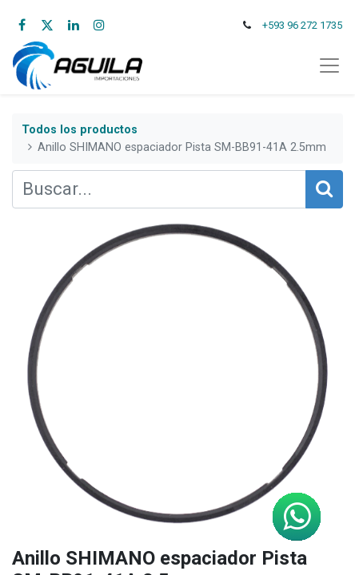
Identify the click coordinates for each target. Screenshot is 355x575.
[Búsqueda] (324, 189)
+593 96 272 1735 (302, 25)
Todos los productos (80, 130)
